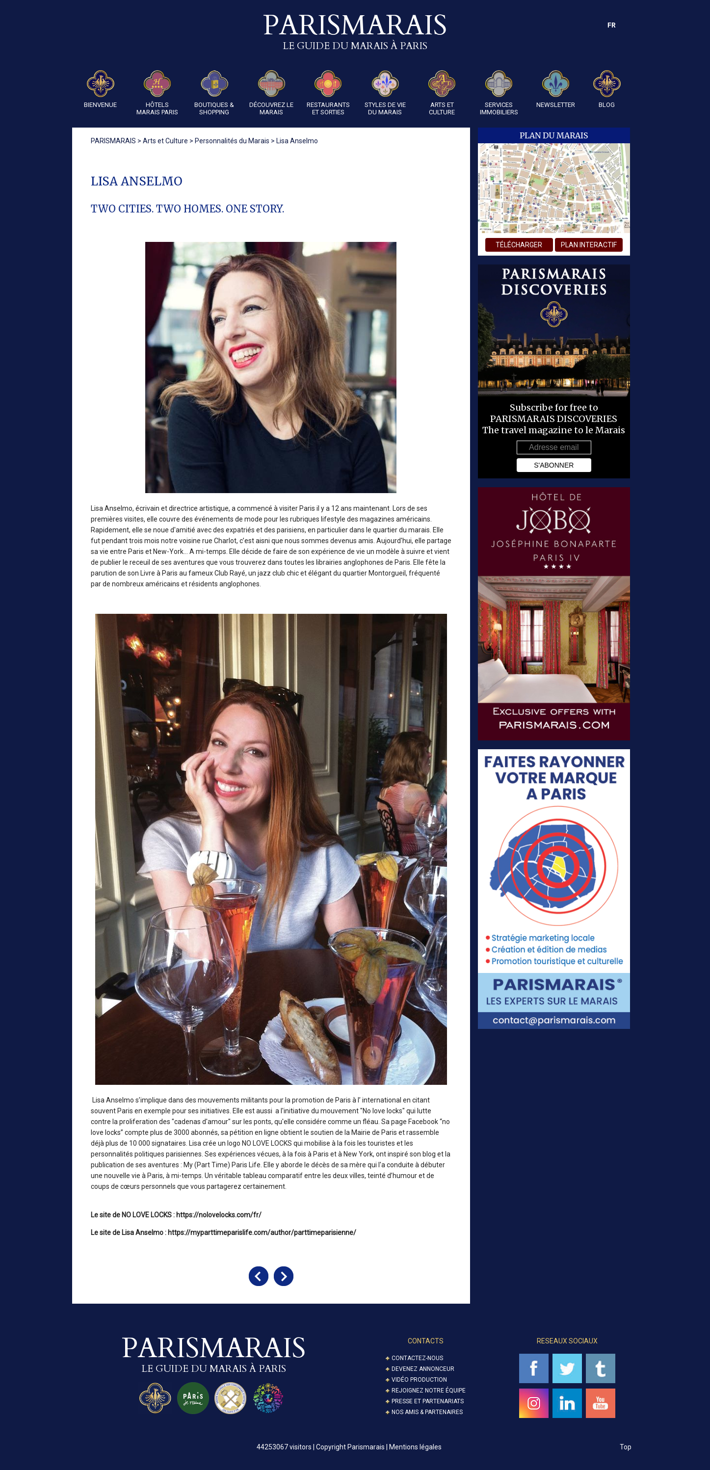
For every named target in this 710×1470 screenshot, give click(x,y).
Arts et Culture (442, 93)
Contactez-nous (417, 1358)
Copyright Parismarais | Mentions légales (379, 1447)
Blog (607, 89)
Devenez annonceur (423, 1368)
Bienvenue (100, 89)
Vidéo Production (419, 1379)
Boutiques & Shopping (214, 93)
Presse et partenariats (428, 1401)
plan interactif (589, 245)
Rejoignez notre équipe (429, 1390)
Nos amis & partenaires (427, 1412)
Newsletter (555, 89)
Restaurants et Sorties (328, 93)
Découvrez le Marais (271, 93)
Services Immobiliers (499, 93)
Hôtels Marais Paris (157, 93)
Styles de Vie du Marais (385, 93)
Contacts (426, 1341)
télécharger (519, 245)
